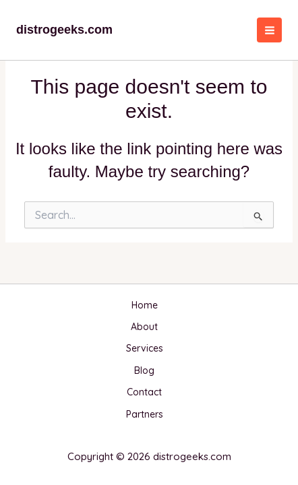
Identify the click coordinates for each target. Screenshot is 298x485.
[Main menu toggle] (269, 30)
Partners (144, 414)
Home (144, 305)
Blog (144, 370)
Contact (144, 392)
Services (144, 348)
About (144, 327)
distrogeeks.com (64, 29)
